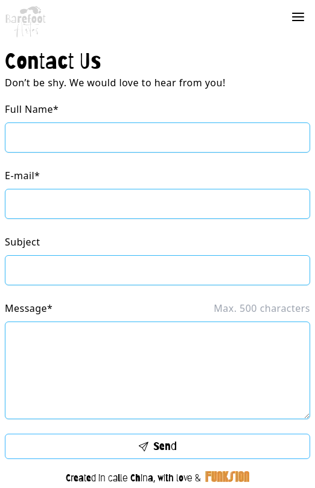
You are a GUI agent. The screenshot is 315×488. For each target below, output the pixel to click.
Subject (22, 242)
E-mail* (22, 175)
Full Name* (32, 109)
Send (158, 446)
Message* (28, 308)
